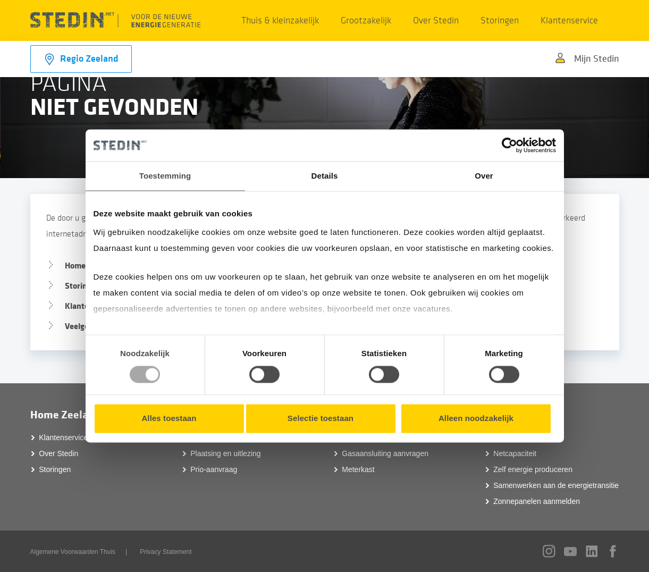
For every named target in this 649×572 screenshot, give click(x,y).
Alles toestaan (168, 418)
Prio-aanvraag (213, 469)
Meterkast (358, 469)
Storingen (500, 20)
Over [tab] (484, 175)
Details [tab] (324, 175)
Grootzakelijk (366, 20)
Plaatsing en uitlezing (225, 453)
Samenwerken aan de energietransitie (556, 485)
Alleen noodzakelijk (476, 418)
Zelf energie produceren (532, 469)
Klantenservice (569, 20)
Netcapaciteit (514, 453)
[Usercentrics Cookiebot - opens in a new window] (509, 145)
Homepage (84, 265)
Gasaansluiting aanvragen (385, 453)
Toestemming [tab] (165, 175)
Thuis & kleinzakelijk (280, 20)
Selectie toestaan (320, 418)
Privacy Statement (165, 552)
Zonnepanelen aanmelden (536, 501)
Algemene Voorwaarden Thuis (73, 552)
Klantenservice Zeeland (77, 437)
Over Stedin (436, 20)
